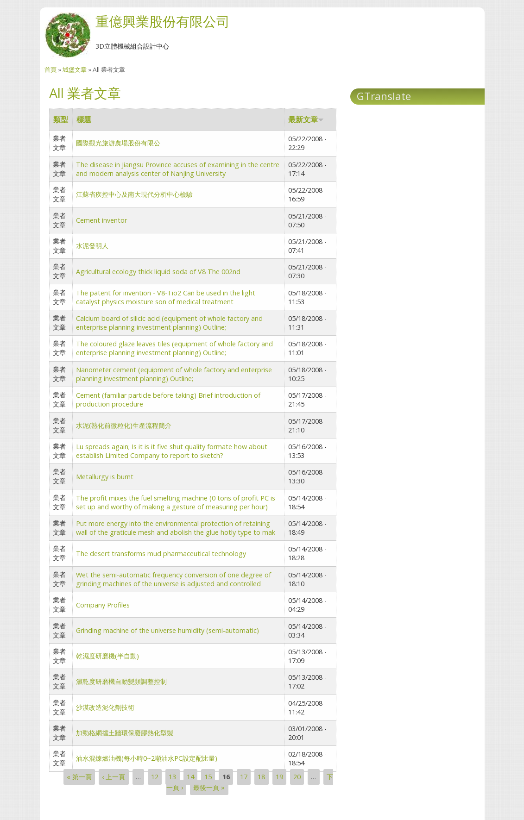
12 (154, 777)
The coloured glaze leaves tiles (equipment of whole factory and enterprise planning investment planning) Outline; (174, 348)
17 (243, 777)
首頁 (50, 69)
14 (190, 777)
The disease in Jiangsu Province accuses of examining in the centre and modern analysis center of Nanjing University (177, 169)
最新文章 (306, 119)
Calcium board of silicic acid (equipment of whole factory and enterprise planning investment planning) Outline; (169, 323)
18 (261, 777)
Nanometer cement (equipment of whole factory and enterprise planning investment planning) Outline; (174, 374)
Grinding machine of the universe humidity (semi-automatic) (167, 630)
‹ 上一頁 (113, 777)
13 (172, 777)
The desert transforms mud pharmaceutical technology (161, 553)
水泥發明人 (92, 245)
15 (208, 777)
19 (279, 777)
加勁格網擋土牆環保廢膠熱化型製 (124, 732)
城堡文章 (75, 69)
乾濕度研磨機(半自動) (107, 655)
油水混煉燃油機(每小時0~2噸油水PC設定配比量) (146, 758)
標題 (83, 119)
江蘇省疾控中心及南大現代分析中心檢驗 (134, 194)
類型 (60, 119)
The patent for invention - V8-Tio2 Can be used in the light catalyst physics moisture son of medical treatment (165, 297)
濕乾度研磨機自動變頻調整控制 (121, 681)
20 (297, 777)
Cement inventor (101, 220)
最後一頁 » (209, 787)
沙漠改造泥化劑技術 (105, 707)
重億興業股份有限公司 (162, 21)
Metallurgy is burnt (104, 476)
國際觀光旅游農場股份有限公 (118, 142)
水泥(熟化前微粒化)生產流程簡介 (123, 425)
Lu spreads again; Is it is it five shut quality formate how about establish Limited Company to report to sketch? (171, 451)
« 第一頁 (79, 777)
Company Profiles (103, 605)
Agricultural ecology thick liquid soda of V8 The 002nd (158, 271)
